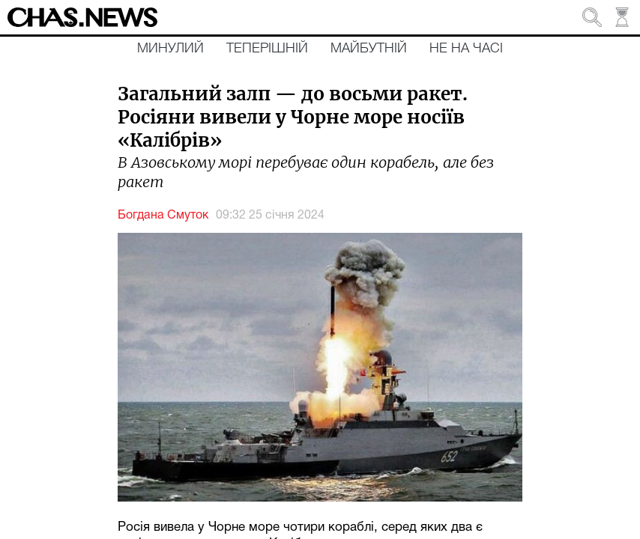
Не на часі (466, 49)
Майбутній (368, 49)
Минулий (170, 49)
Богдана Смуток (163, 215)
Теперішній (267, 49)
